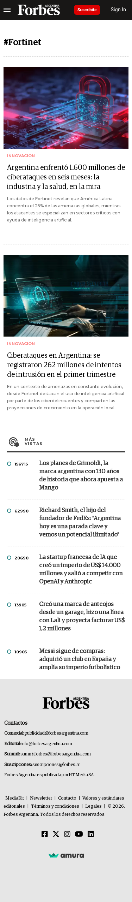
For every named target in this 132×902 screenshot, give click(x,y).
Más (75, 441)
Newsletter (41, 798)
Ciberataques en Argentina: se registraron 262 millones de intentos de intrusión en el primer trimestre (64, 365)
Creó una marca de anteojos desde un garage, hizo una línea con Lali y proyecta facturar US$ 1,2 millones (82, 616)
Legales (93, 806)
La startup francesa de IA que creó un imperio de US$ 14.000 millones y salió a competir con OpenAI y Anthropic (80, 569)
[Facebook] (45, 834)
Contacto (67, 798)
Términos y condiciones (55, 806)
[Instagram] (67, 834)
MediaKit (14, 798)
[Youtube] (79, 834)
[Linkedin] (91, 834)
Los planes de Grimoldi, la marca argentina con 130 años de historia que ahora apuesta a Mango (81, 476)
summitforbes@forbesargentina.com (55, 754)
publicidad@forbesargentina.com (56, 733)
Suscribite (87, 9)
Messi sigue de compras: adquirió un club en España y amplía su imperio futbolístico (79, 659)
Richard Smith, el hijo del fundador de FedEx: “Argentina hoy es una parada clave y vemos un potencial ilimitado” (80, 523)
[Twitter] (55, 834)
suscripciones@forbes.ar (56, 764)
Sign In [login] (118, 10)
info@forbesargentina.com (46, 744)
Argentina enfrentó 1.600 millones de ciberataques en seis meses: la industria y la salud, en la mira (66, 177)
